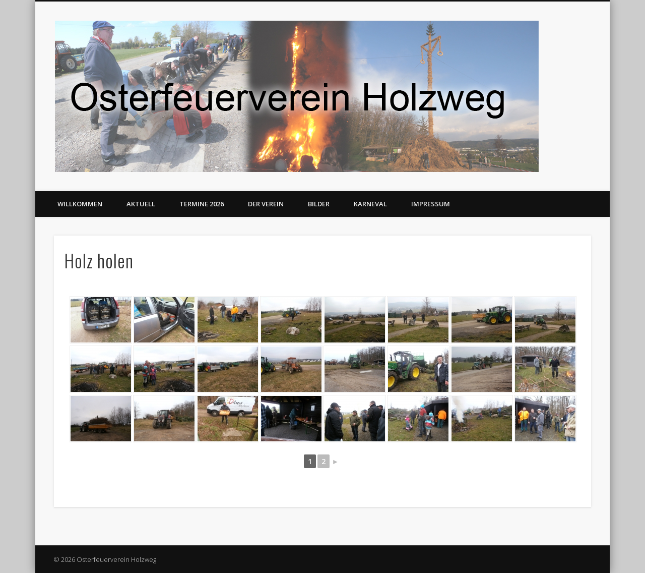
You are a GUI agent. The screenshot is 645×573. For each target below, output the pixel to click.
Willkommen (79, 203)
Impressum (430, 203)
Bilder (319, 203)
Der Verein (266, 203)
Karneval (370, 203)
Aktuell (140, 203)
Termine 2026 (201, 203)
